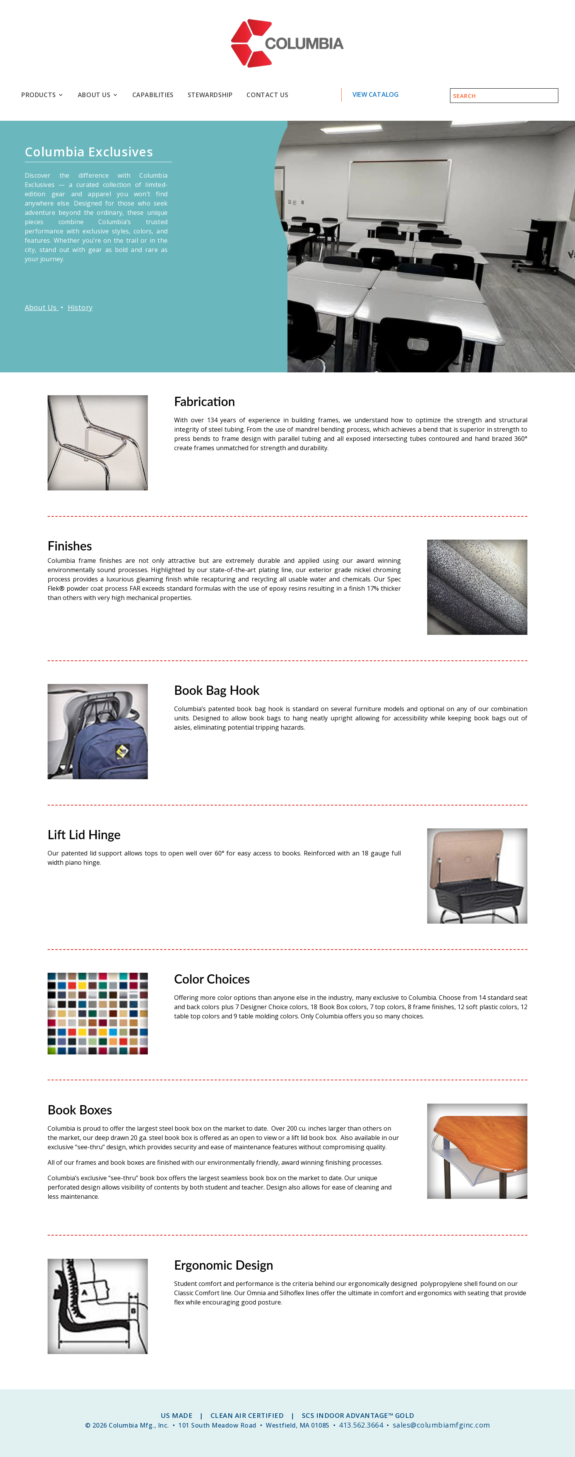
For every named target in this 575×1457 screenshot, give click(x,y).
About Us (94, 95)
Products (38, 95)
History (80, 307)
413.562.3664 (361, 1425)
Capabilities (153, 95)
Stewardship (210, 95)
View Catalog (376, 94)
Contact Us (267, 95)
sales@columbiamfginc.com (441, 1425)
